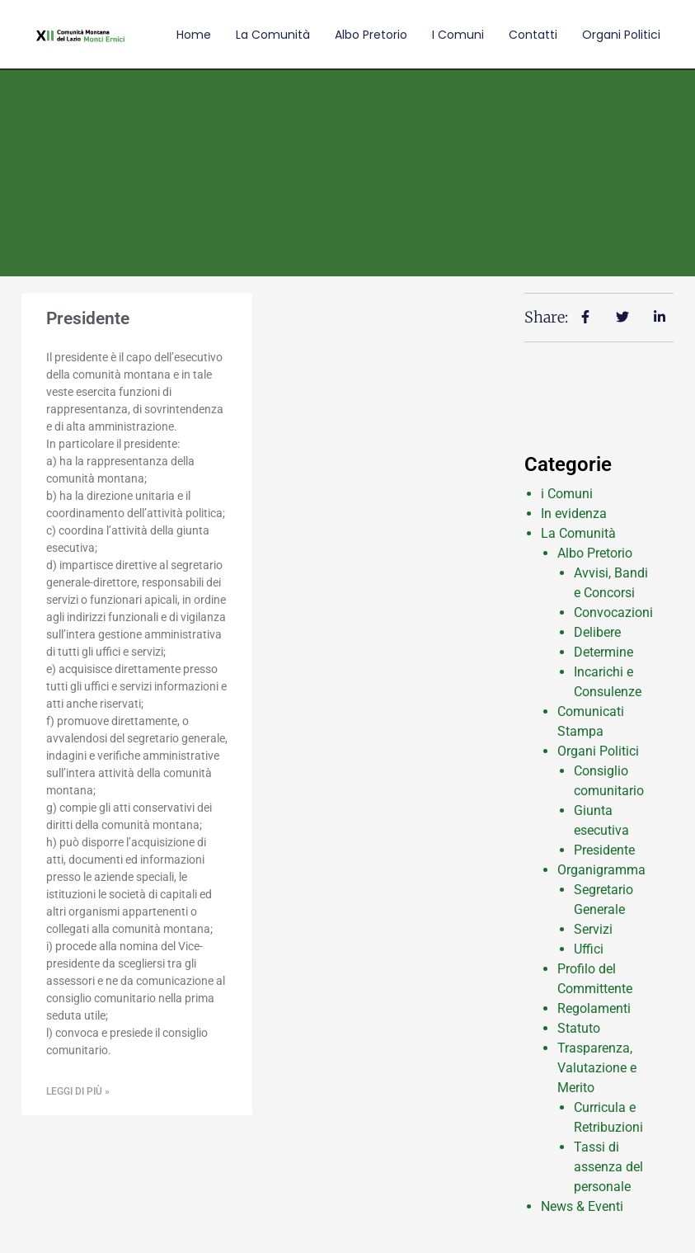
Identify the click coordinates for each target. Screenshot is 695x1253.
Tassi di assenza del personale (608, 1166)
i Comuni (567, 494)
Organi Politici (621, 34)
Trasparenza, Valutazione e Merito (596, 1067)
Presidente (87, 318)
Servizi (593, 929)
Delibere (597, 632)
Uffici (588, 949)
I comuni (458, 34)
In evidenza (574, 513)
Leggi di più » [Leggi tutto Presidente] (78, 1091)
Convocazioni (613, 612)
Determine (603, 652)
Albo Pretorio (371, 34)
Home (193, 34)
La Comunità (578, 533)
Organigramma (601, 870)
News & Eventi (582, 1206)
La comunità (273, 34)
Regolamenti (594, 1008)
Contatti (533, 34)
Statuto (578, 1028)
